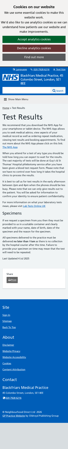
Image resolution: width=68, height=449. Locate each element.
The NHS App (10, 147)
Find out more (34, 57)
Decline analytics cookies (34, 48)
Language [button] (19, 69)
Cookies (6, 363)
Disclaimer (8, 345)
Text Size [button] (59, 69)
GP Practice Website (13, 415)
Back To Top (9, 327)
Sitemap (7, 321)
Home (5, 108)
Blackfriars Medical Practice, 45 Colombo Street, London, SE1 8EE (42, 79)
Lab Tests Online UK (34, 206)
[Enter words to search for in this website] (26, 90)
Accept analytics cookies (34, 39)
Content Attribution (13, 369)
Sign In (6, 315)
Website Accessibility (14, 357)
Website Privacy (11, 351)
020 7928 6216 (39, 69)
